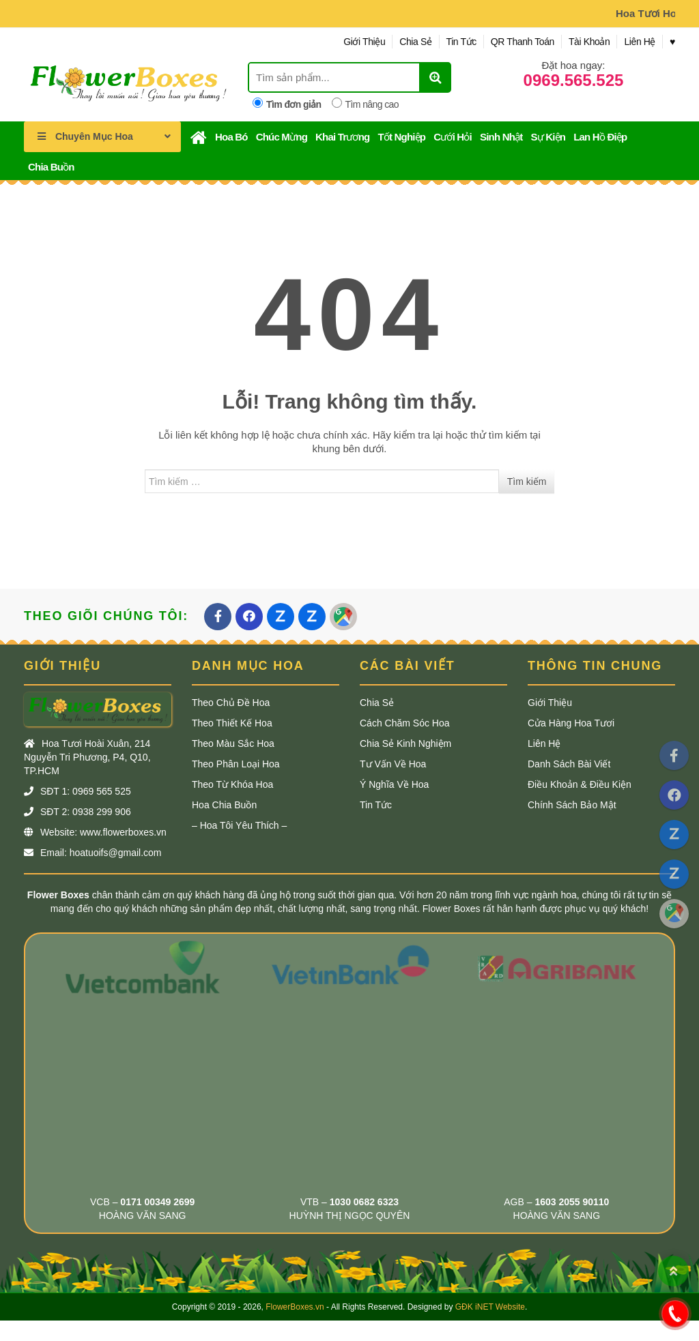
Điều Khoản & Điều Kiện (579, 784)
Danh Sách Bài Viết (569, 763)
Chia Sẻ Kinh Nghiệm (405, 743)
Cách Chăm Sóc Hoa (405, 723)
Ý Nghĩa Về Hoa (394, 784)
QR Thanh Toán (522, 41)
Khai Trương (342, 137)
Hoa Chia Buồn (224, 804)
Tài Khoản (589, 41)
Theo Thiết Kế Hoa (232, 723)
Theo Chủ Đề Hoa (231, 702)
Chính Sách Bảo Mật (572, 804)
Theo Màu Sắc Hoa (233, 743)
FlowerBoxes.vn (295, 1307)
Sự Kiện (547, 137)
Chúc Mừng (281, 137)
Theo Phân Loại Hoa (236, 763)
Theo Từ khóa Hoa (232, 784)
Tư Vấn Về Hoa (393, 763)
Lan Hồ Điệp (600, 137)
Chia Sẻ (415, 41)
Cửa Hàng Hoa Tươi (571, 723)
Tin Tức (461, 41)
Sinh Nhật (501, 137)
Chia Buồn (51, 167)
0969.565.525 (574, 80)
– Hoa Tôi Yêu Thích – (239, 825)
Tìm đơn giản (287, 104)
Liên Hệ (639, 41)
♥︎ (672, 41)
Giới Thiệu (364, 41)
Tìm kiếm (527, 481)
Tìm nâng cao (365, 104)
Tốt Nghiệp (401, 137)
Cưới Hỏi (452, 137)
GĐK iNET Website (490, 1307)
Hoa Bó (231, 137)
